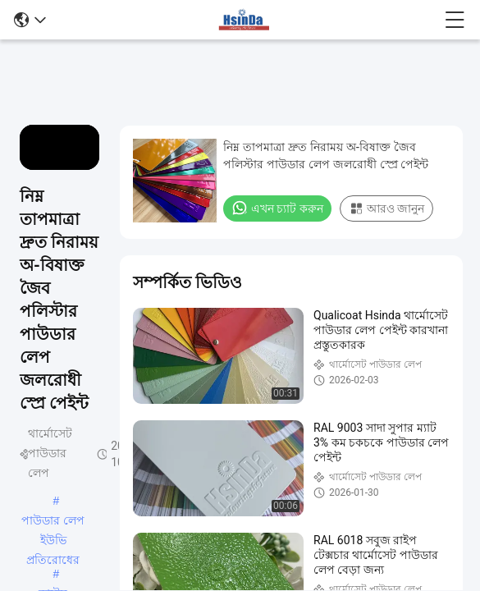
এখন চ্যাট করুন (277, 207)
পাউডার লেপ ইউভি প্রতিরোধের (53, 522)
